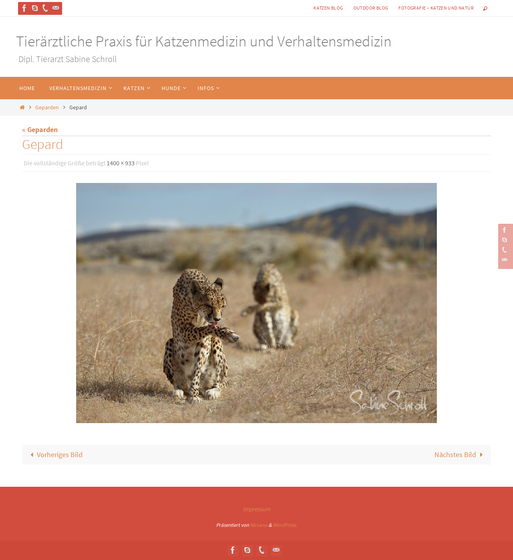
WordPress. (285, 525)
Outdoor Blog (370, 8)
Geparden (47, 107)
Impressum (256, 509)
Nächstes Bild (460, 454)
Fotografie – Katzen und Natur (436, 8)
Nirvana (258, 525)
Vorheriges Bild (55, 454)
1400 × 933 (121, 163)
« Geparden (40, 129)
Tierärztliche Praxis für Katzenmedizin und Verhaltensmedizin (204, 41)
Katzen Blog (328, 8)
